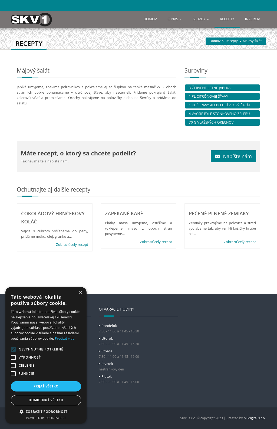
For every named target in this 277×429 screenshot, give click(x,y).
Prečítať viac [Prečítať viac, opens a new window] (64, 338)
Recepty (232, 41)
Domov (215, 41)
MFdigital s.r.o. (255, 418)
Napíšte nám (233, 156)
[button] (46, 411)
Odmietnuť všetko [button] (46, 400)
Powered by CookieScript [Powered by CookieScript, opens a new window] (46, 418)
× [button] (80, 293)
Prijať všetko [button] (46, 386)
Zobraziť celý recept (72, 244)
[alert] (46, 355)
